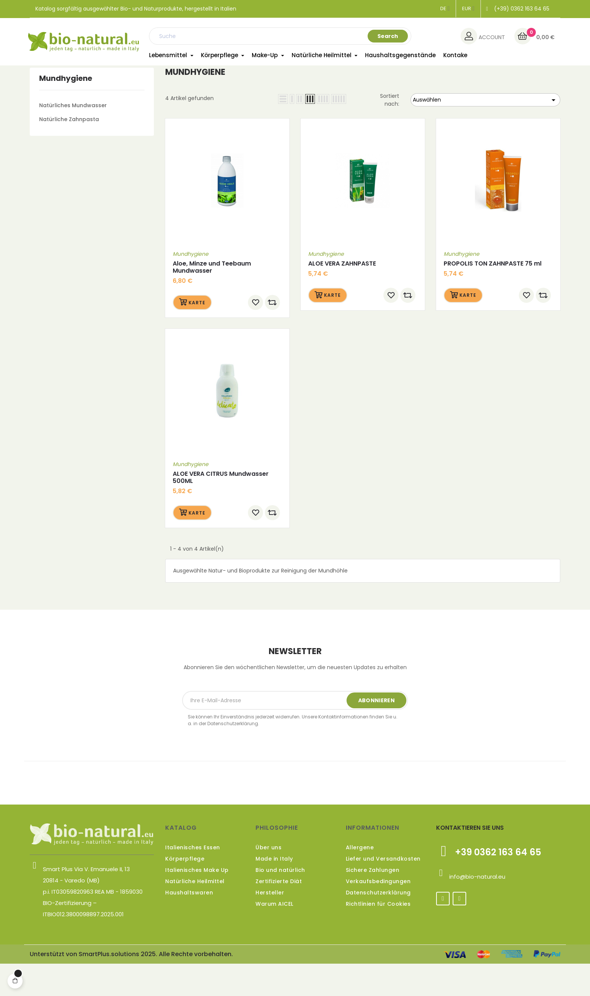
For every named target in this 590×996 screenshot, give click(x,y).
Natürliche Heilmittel (195, 914)
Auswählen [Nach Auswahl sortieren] (485, 132)
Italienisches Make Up (197, 902)
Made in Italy (274, 891)
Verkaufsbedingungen (378, 914)
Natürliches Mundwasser (73, 137)
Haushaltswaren (189, 925)
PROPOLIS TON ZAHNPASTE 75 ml (492, 295)
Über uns (268, 880)
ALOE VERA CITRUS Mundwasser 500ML (221, 510)
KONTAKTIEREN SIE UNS (470, 860)
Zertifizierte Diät (278, 914)
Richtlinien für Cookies (378, 936)
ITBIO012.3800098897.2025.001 (83, 946)
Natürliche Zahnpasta (69, 151)
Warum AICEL (274, 936)
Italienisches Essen (192, 880)
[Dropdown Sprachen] (445, 8)
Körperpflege (184, 891)
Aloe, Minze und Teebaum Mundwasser (212, 299)
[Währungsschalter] (468, 8)
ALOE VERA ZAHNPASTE (342, 295)
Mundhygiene (65, 110)
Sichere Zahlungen (373, 902)
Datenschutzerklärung (378, 925)
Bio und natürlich (280, 902)
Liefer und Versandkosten (383, 891)
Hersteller (269, 925)
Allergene (360, 880)
